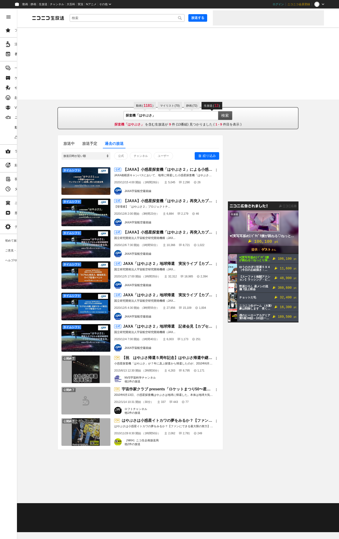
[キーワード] (145, 18)
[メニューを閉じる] (8, 17)
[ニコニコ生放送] (84, 18)
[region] (26, 273)
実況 (80, 4)
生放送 (43, 4)
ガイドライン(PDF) (165, 508)
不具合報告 (99, 508)
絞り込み (227, 156)
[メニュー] (234, 170)
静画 (33, 4)
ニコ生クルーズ (125, 514)
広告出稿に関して (79, 526)
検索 (243, 115)
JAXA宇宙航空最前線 (155, 191)
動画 (25, 4)
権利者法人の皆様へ (80, 520)
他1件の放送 (150, 381)
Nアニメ (91, 4)
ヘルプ (114, 508)
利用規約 (143, 508)
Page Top (196, 496)
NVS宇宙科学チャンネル (158, 377)
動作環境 (127, 508)
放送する (197, 18)
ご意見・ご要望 (78, 508)
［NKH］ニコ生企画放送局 (159, 440)
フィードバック (308, 496)
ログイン (278, 4)
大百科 (71, 4)
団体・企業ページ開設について (160, 520)
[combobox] (145, 18)
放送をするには (101, 514)
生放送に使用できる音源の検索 (117, 520)
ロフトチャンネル (153, 409)
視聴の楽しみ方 (78, 514)
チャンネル (57, 4)
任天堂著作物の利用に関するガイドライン (121, 526)
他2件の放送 (150, 444)
